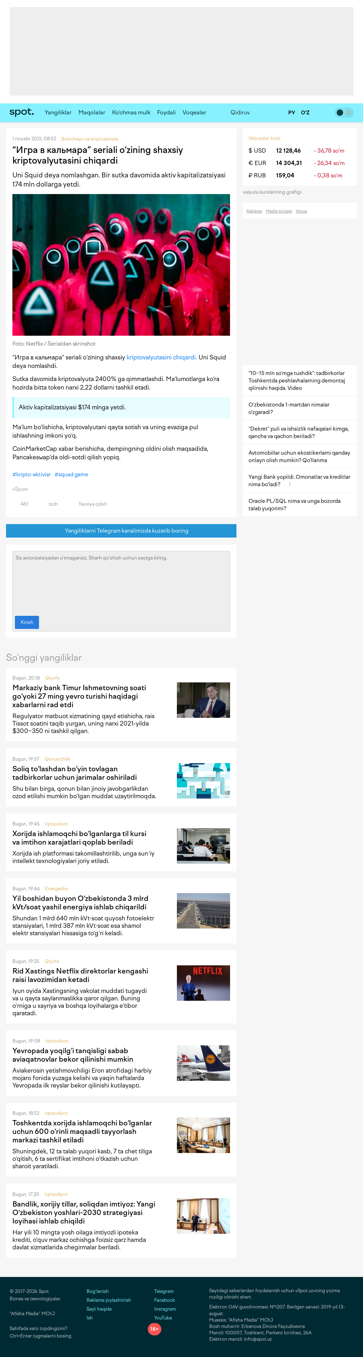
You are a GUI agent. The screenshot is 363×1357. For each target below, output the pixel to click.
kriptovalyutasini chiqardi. (162, 357)
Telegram (161, 1291)
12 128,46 (288, 150)
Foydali (166, 112)
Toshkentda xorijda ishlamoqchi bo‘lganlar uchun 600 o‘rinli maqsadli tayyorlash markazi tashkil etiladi (82, 1131)
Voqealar (194, 112)
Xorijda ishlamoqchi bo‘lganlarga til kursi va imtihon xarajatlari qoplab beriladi (79, 837)
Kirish (27, 622)
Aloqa (301, 211)
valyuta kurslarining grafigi (274, 192)
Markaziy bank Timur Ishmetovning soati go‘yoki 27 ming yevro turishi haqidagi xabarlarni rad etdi (79, 696)
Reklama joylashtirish (108, 1300)
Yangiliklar (58, 112)
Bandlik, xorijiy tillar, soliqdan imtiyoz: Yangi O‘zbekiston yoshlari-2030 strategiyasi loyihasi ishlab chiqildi (83, 1212)
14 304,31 (289, 163)
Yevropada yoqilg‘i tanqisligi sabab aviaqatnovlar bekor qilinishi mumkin (72, 1054)
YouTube (160, 1318)
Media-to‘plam (279, 211)
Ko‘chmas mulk (131, 112)
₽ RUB (257, 175)
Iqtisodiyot (56, 824)
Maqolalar (91, 112)
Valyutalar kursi (264, 138)
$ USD (257, 150)
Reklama (254, 211)
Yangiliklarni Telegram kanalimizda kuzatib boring (121, 531)
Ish (89, 1318)
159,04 (285, 175)
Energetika (56, 888)
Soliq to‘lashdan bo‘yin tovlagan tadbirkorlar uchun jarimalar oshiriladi (74, 773)
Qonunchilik (58, 759)
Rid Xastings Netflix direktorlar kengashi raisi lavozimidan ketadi (80, 975)
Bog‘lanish (97, 1291)
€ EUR (257, 163)
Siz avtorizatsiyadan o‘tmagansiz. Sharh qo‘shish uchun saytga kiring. (121, 581)
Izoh (49, 504)
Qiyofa (52, 678)
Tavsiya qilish (88, 504)
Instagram (162, 1309)
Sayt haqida (99, 1309)
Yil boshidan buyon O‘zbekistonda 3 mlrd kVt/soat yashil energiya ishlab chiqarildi (80, 902)
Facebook (161, 1300)
